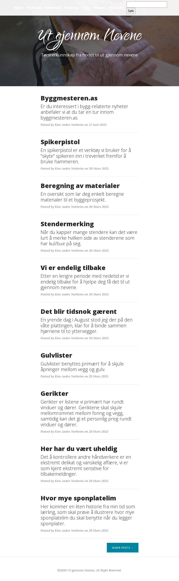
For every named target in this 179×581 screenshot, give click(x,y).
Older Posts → (122, 547)
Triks (86, 7)
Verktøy (71, 7)
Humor (100, 7)
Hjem (19, 7)
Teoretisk (53, 7)
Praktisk (34, 7)
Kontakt (116, 7)
